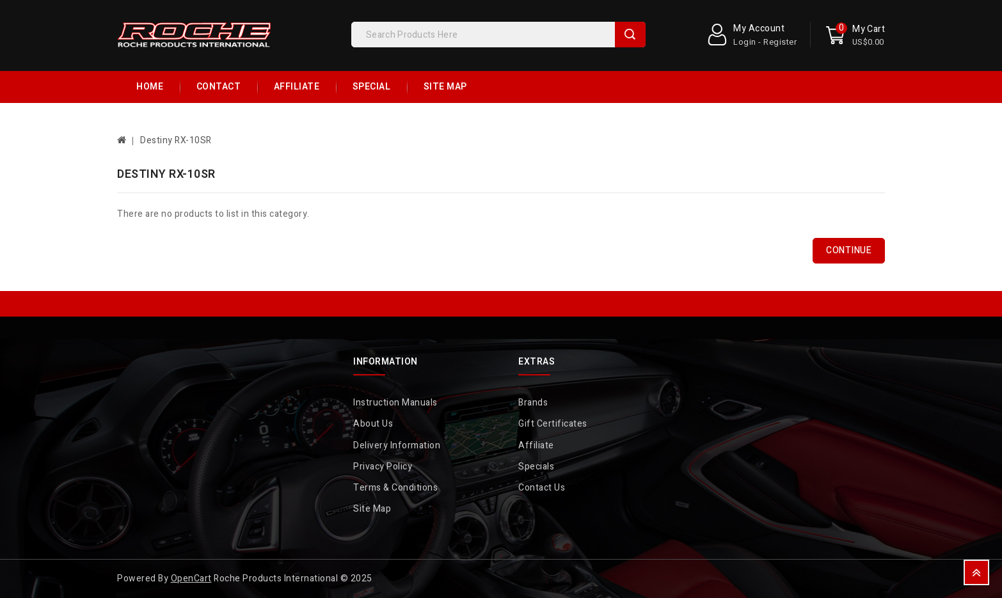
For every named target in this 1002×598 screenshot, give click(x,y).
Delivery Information (396, 445)
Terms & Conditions (395, 487)
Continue (848, 250)
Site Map (445, 86)
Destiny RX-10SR (176, 140)
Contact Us (541, 487)
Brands (533, 402)
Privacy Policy (382, 466)
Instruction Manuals (395, 402)
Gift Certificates (552, 423)
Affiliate (297, 86)
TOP (976, 572)
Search (630, 34)
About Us (373, 423)
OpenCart (191, 578)
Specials (536, 466)
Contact (218, 86)
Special (372, 86)
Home (149, 86)
